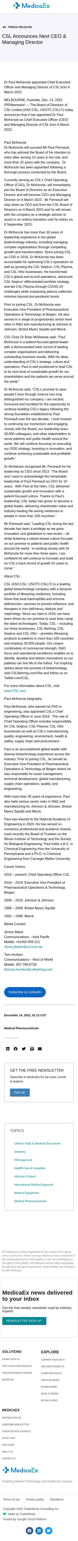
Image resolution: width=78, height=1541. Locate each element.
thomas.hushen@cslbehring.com (28, 969)
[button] (7, 1049)
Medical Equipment (26, 1193)
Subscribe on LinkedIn (25, 992)
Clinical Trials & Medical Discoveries (37, 1143)
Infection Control (24, 1176)
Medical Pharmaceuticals (21, 1028)
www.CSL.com (15, 690)
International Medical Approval (33, 1184)
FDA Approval (23, 1160)
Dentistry (20, 1151)
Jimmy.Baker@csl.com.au (23, 947)
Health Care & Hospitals (29, 1168)
